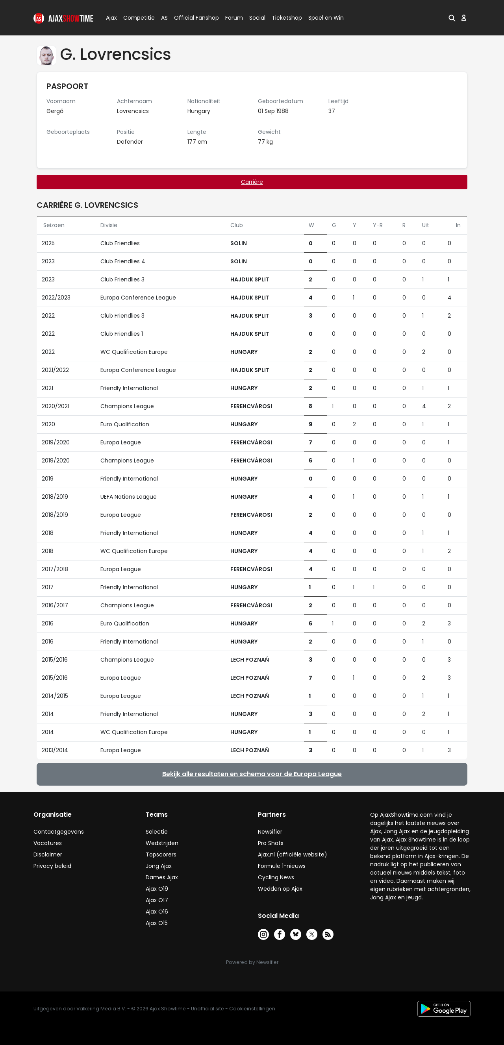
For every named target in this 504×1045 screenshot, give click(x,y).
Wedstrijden (162, 843)
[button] (452, 17)
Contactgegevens (58, 832)
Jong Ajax (159, 866)
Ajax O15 (157, 923)
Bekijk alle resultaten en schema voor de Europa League (252, 774)
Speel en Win (326, 18)
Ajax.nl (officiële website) (292, 854)
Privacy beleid (52, 866)
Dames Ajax (162, 877)
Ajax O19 (157, 889)
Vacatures (47, 843)
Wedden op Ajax (280, 889)
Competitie (135, 18)
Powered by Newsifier (252, 962)
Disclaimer (47, 854)
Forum (234, 18)
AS (164, 18)
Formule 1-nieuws (282, 866)
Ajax (111, 18)
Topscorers (161, 854)
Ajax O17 (157, 900)
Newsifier (270, 832)
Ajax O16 (157, 912)
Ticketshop (287, 18)
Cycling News (276, 877)
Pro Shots (271, 843)
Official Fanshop (191, 18)
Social (256, 18)
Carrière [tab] (252, 182)
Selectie (157, 832)
